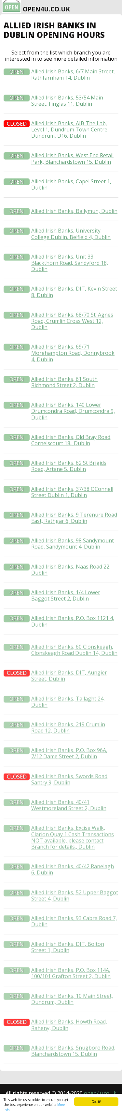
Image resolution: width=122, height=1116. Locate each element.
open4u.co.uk (100, 1093)
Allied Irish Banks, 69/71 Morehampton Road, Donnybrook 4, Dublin (73, 376)
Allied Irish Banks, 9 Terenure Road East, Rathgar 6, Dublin (74, 541)
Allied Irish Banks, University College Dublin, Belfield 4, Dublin (71, 257)
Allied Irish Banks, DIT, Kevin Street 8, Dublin (74, 315)
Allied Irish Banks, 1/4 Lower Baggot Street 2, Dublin (65, 618)
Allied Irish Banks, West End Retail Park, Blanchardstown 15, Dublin (72, 158)
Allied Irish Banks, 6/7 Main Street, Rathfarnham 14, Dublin (73, 75)
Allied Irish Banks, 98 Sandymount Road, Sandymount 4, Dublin (72, 567)
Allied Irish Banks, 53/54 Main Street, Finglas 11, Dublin (67, 101)
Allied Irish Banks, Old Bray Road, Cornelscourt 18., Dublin (71, 463)
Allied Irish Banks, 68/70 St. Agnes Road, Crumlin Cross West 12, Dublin (72, 344)
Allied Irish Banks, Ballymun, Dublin (74, 234)
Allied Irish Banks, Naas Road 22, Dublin (71, 593)
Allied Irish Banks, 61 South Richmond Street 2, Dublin (64, 405)
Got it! (96, 1101)
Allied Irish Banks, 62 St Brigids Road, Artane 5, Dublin (68, 489)
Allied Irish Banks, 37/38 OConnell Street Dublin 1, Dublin (72, 515)
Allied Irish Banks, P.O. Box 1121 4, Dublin (72, 644)
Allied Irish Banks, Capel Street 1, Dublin (71, 184)
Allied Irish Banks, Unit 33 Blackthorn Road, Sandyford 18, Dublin (69, 286)
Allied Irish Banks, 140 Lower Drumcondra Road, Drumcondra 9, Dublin (73, 434)
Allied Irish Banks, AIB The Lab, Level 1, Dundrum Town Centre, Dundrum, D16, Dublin (70, 129)
